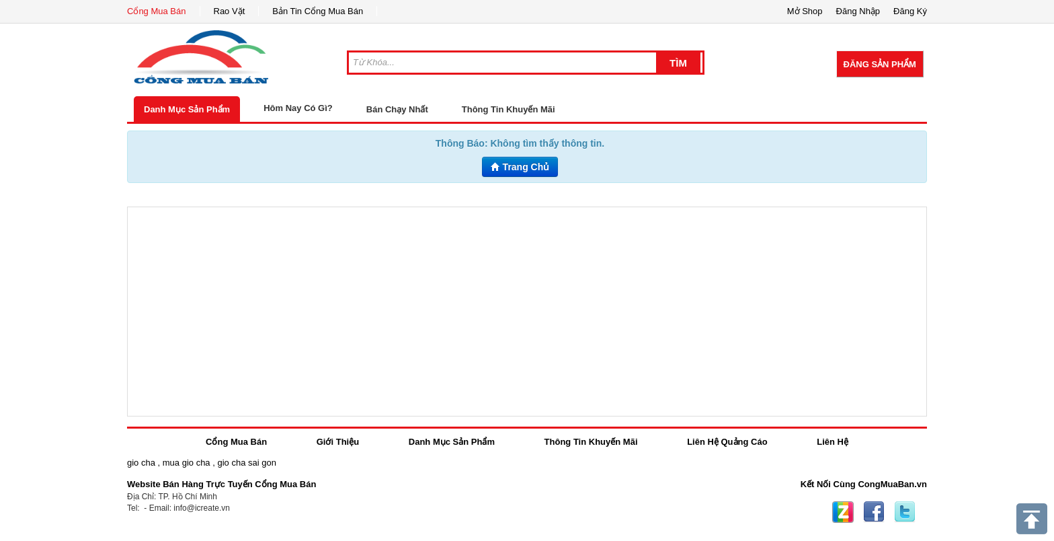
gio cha (141, 463)
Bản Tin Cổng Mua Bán (317, 11)
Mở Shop (805, 11)
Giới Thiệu (338, 442)
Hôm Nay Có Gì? (298, 108)
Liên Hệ (832, 442)
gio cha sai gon (246, 463)
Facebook (874, 512)
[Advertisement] (527, 311)
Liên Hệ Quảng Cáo (727, 442)
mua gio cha (186, 463)
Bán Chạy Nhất (397, 109)
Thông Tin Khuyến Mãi (508, 109)
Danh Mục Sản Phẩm (187, 109)
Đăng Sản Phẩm (880, 64)
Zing (843, 512)
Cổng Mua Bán (156, 11)
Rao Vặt (229, 11)
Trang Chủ (520, 166)
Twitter (905, 512)
